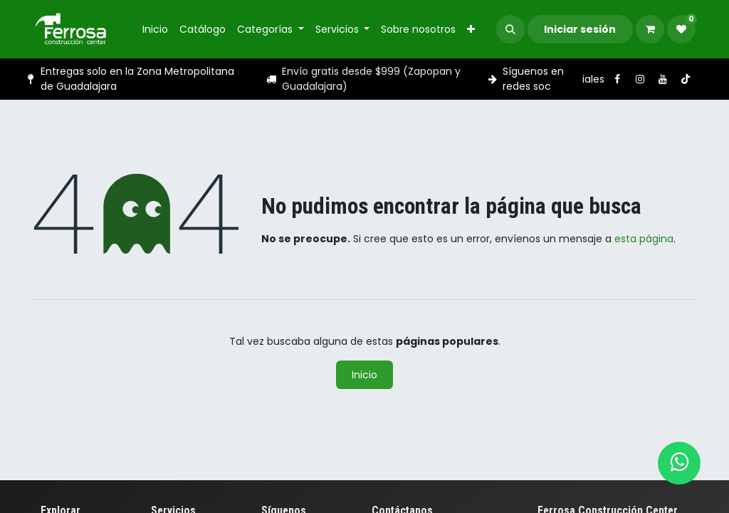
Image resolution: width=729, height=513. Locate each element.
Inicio (364, 375)
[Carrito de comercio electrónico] (650, 29)
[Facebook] (617, 79)
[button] (510, 29)
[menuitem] (155, 29)
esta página (643, 239)
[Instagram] (640, 79)
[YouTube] (663, 79)
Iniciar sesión (580, 29)
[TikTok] (686, 79)
